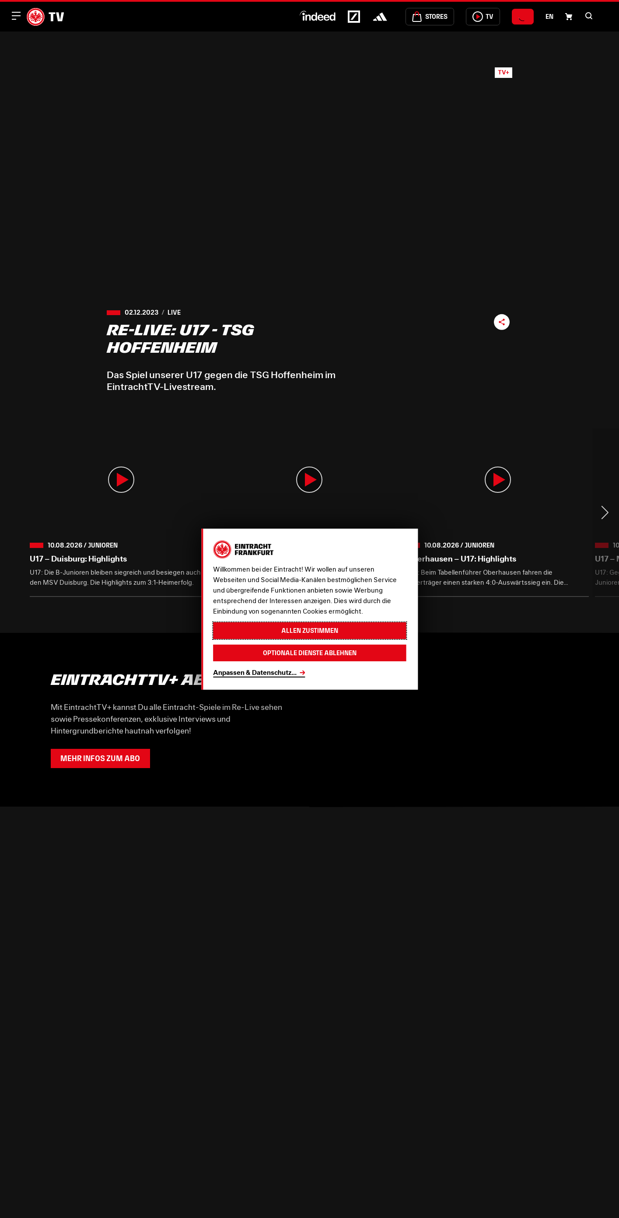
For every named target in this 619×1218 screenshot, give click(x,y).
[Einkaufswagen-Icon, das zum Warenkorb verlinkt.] (568, 16)
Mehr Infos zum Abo (100, 758)
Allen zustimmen (309, 630)
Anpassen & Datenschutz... (255, 672)
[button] (588, 15)
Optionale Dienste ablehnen (310, 652)
